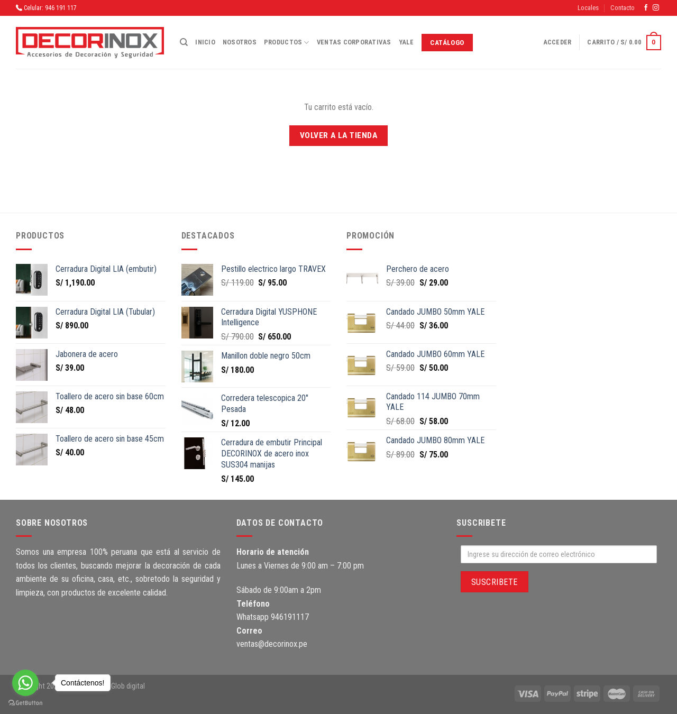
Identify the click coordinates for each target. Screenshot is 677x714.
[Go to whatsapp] (25, 683)
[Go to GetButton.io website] (25, 703)
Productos (286, 43)
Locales (588, 8)
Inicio (205, 42)
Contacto (622, 8)
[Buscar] (184, 42)
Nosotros (240, 42)
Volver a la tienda (338, 135)
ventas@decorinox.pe (271, 644)
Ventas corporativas (354, 42)
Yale (406, 42)
